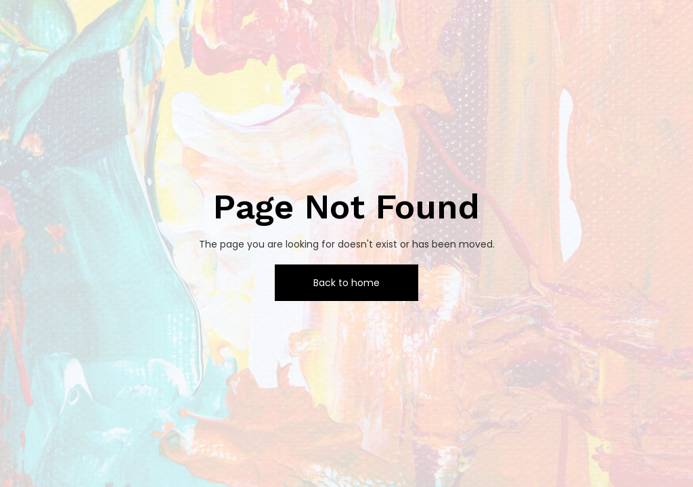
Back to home (346, 282)
